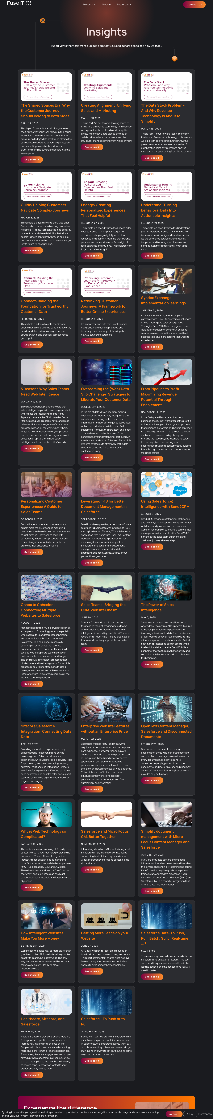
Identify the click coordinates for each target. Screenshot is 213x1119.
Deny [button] (190, 1114)
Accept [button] (174, 1114)
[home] (19, 4)
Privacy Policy (27, 1115)
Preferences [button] (205, 1114)
